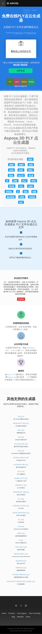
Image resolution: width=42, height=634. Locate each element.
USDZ (32, 196)
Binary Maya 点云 (21, 554)
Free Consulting (34, 613)
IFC (21, 202)
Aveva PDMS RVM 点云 (21, 513)
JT (7, 180)
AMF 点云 (21, 430)
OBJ (15, 180)
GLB (31, 175)
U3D (30, 186)
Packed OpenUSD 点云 (21, 574)
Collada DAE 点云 (21, 444)
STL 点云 (21, 519)
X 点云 (21, 540)
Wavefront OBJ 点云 (21, 492)
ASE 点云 (21, 437)
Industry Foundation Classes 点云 (21, 581)
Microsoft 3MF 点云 (21, 423)
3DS (30, 159)
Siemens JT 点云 (21, 485)
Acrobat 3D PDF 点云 (21, 506)
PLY (24, 180)
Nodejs (31, 82)
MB (34, 191)
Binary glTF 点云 (21, 478)
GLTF (21, 175)
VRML (9, 191)
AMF (21, 164)
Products (11, 613)
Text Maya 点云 (21, 547)
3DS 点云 (21, 416)
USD (21, 196)
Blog (13, 617)
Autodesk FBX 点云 (21, 464)
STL (21, 186)
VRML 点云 (21, 533)
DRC (30, 169)
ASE (31, 164)
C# (10, 82)
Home (4, 613)
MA (25, 191)
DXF (21, 169)
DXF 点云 (21, 451)
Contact (30, 630)
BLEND (10, 196)
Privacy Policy (14, 630)
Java (17, 82)
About (28, 617)
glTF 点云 (21, 471)
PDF (33, 180)
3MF (11, 164)
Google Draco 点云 (21, 458)
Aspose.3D (11, 374)
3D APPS (26, 10)
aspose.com (19, 33)
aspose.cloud (31, 33)
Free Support (22, 613)
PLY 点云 (21, 499)
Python (24, 82)
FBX (11, 175)
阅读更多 (21, 299)
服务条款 (16, 65)
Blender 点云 (21, 561)
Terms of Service (22, 630)
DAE (11, 169)
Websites (20, 617)
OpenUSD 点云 (21, 568)
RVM (11, 186)
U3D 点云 (21, 526)
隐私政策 (24, 65)
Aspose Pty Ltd (12, 628)
